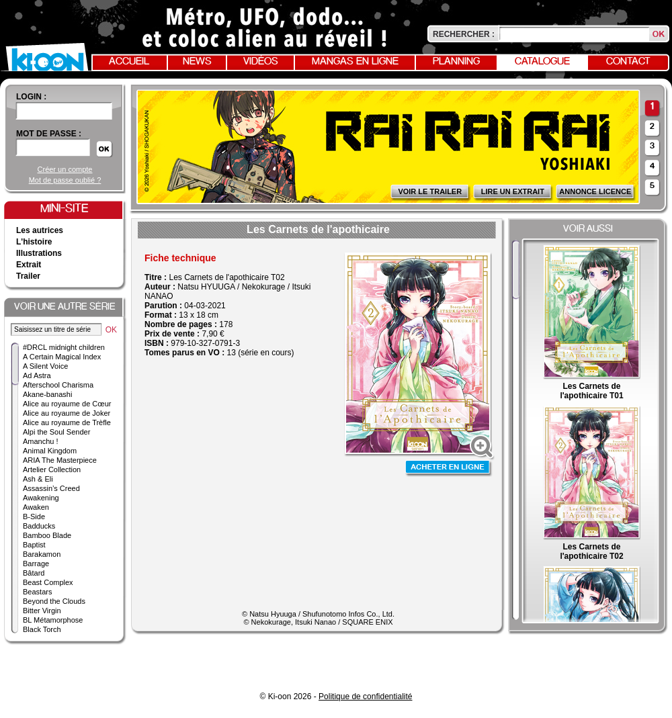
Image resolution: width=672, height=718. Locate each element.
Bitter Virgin (42, 611)
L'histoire (34, 241)
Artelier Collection (52, 469)
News (197, 61)
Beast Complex (48, 582)
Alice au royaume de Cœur (67, 404)
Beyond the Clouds (54, 601)
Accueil (129, 61)
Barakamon (41, 554)
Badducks (39, 526)
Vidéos (260, 61)
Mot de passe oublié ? (65, 180)
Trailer (28, 276)
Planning (456, 61)
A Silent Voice (45, 366)
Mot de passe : (48, 133)
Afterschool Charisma (58, 385)
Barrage (36, 563)
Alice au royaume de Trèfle (67, 422)
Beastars (37, 592)
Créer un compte (65, 169)
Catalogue (542, 61)
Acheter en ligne (449, 468)
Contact (628, 61)
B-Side (34, 516)
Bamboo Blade (47, 535)
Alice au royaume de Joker (66, 413)
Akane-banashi (47, 394)
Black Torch (42, 629)
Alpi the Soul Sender (56, 432)
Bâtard (33, 573)
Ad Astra (37, 375)
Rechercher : (464, 34)
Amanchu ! (40, 441)
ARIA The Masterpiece (60, 460)
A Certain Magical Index (62, 357)
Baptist (34, 545)
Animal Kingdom (50, 451)
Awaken (36, 507)
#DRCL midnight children (64, 347)
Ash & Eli (38, 479)
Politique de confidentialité (365, 696)
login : (31, 96)
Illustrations (39, 253)
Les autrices (39, 230)
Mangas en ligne (355, 61)
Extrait (28, 264)
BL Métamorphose (53, 620)
